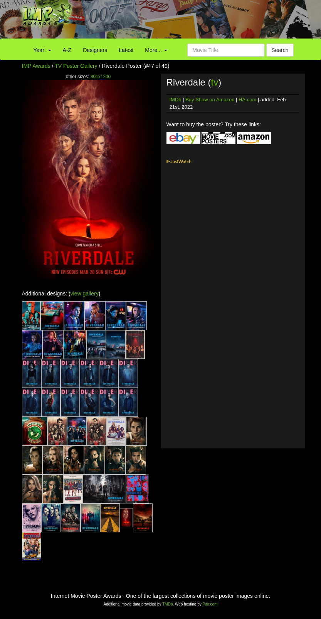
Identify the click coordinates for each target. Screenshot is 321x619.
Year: (42, 50)
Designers (95, 50)
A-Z (67, 50)
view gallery (85, 293)
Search (279, 50)
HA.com (247, 99)
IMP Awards (36, 66)
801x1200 (101, 76)
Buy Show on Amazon (209, 99)
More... (156, 50)
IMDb (176, 99)
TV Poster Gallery (76, 66)
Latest (126, 50)
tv (214, 82)
